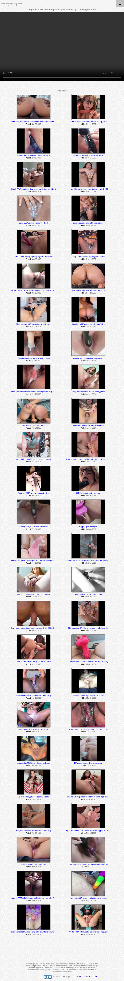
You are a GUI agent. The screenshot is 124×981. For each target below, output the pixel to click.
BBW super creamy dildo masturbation (88, 763)
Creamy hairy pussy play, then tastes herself (88, 425)
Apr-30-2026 (91, 765)
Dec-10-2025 (91, 259)
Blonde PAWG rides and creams (33, 425)
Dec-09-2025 (36, 259)
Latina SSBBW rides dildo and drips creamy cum (88, 290)
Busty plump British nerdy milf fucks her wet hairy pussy (88, 864)
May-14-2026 (36, 867)
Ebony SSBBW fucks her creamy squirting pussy (33, 696)
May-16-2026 (36, 901)
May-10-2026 (91, 799)
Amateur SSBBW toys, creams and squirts (88, 696)
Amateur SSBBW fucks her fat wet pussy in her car (88, 898)
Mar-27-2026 (36, 732)
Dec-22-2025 (91, 293)
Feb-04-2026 (36, 529)
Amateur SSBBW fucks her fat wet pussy (88, 155)
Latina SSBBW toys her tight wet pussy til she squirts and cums (34, 290)
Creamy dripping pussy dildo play (33, 864)
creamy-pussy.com (12, 3)
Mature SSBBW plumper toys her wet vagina (33, 594)
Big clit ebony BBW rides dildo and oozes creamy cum (88, 729)
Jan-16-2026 (36, 394)
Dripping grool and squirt (88, 527)
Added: (28, 124)
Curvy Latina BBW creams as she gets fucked (88, 324)
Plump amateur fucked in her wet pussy (33, 729)
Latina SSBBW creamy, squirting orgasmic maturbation (33, 257)
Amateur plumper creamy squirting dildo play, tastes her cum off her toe (92, 459)
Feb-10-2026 (36, 563)
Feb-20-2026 (91, 597)
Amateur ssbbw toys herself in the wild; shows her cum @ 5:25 (88, 560)
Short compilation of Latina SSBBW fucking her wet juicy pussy (34, 392)
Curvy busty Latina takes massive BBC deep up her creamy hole (34, 122)
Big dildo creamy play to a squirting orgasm (33, 797)
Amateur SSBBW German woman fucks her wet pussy (88, 662)
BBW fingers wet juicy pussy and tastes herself (33, 662)
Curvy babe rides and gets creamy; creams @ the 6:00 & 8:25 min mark (37, 628)
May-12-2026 (36, 833)
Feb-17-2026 (91, 563)
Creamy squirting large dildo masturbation (88, 223)
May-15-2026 (91, 867)
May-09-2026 (36, 799)
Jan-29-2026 (36, 462)
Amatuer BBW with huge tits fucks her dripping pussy (88, 932)
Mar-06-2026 (36, 664)
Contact (94, 976)
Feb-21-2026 (91, 630)
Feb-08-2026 (91, 529)
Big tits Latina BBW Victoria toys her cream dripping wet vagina (89, 831)
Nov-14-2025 (91, 124)
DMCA (87, 976)
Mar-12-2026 (91, 664)
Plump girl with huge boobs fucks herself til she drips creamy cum (89, 797)
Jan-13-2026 (36, 360)
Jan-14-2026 (91, 360)
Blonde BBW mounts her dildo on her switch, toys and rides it (33, 189)
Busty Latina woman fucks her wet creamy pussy (33, 831)
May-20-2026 (91, 934)
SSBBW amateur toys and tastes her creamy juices (88, 122)
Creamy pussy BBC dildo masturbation (33, 527)
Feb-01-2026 (36, 495)
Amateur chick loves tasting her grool (88, 594)
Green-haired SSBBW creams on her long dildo (33, 459)
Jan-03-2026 (36, 327)
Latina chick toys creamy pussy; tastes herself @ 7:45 (88, 189)
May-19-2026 (36, 934)
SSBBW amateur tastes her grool (88, 493)
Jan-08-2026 (91, 327)
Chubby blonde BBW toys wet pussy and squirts (33, 324)
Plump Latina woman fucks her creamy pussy (33, 358)
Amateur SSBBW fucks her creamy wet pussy (33, 155)
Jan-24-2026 (36, 428)
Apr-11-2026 (91, 732)
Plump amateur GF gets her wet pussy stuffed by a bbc (88, 628)
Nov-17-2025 (91, 158)
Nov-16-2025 (36, 158)
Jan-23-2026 (91, 394)
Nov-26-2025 (91, 225)
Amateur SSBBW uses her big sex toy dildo (33, 493)
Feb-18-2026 (36, 597)
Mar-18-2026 (36, 698)
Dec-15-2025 (36, 293)
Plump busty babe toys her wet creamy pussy (88, 392)
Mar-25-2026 (91, 698)
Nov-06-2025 (36, 124)
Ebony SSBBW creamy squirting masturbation (88, 257)
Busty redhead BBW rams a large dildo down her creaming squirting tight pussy (40, 932)
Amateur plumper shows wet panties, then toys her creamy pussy (35, 560)
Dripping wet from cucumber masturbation (88, 358)
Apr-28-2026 (36, 765)
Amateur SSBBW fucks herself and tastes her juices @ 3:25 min (34, 898)
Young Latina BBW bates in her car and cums (33, 763)
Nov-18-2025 (36, 225)
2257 (81, 976)
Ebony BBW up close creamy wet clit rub (33, 223)
